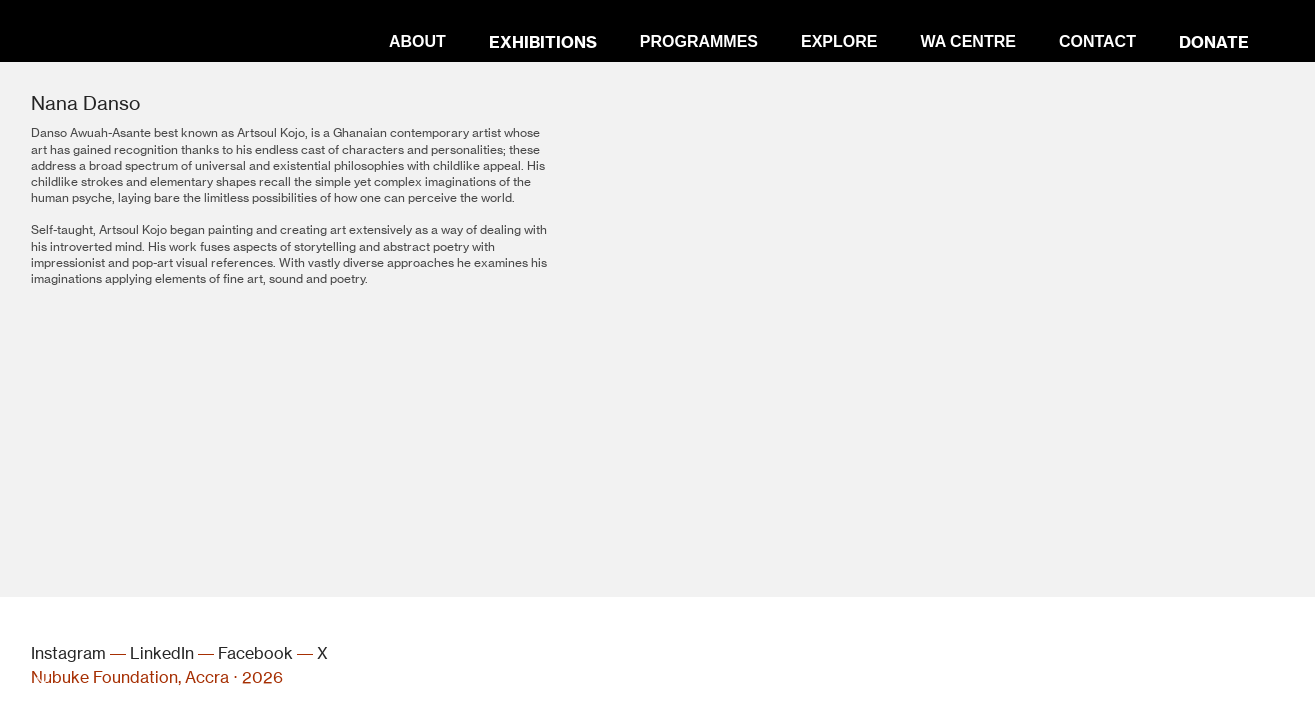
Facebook (255, 653)
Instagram (68, 653)
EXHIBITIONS (543, 42)
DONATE (1214, 42)
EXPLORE (839, 41)
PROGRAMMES (699, 41)
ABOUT (417, 41)
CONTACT (1097, 41)
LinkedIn (162, 653)
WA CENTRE (967, 41)
